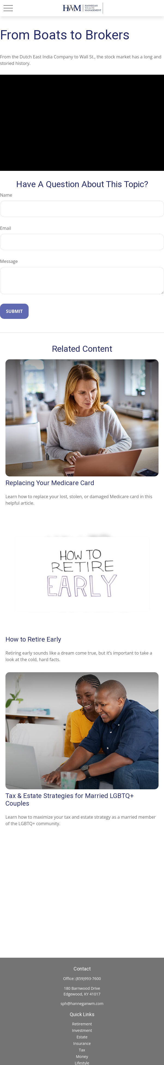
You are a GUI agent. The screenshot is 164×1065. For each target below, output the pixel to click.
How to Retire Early (33, 639)
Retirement (82, 1023)
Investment (82, 1030)
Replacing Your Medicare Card (49, 483)
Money (82, 1056)
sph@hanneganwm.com (81, 1003)
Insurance (82, 1043)
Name (6, 195)
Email (5, 228)
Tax (82, 1050)
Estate (82, 1036)
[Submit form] (14, 311)
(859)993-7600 (88, 978)
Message (9, 261)
